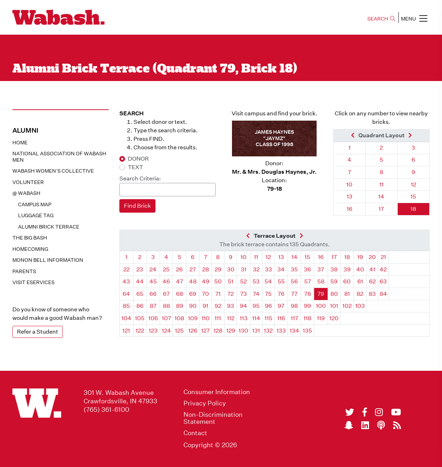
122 (140, 330)
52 (243, 281)
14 (381, 196)
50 (218, 281)
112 (230, 318)
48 (193, 281)
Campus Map (34, 204)
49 (205, 281)
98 (294, 305)
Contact (195, 433)
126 (192, 330)
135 (307, 330)
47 (179, 281)
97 (281, 305)
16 (349, 209)
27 (192, 269)
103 (360, 305)
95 (256, 305)
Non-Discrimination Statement (213, 418)
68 (179, 293)
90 (193, 305)
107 (166, 318)
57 (307, 281)
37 (320, 269)
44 (140, 281)
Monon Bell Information (47, 260)
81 (347, 293)
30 (230, 269)
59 (334, 281)
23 (139, 269)
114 (256, 318)
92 (218, 305)
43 (126, 281)
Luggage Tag (35, 215)
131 (256, 330)
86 (139, 305)
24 (153, 269)
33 (268, 269)
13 (349, 196)
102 (347, 305)
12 (413, 184)
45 (153, 281)
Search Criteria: (140, 178)
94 (243, 305)
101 (334, 305)
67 (166, 293)
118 (307, 318)
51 (230, 281)
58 (320, 281)
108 (179, 318)
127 (205, 330)
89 (179, 305)
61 (360, 281)
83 (372, 293)
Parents (24, 271)
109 (193, 318)
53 (256, 281)
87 (153, 305)
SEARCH (381, 19)
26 (179, 269)
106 (153, 318)
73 (243, 293)
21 (383, 257)
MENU (414, 18)
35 (294, 269)
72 (230, 293)
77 (294, 293)
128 (218, 330)
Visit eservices (33, 282)
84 (383, 293)
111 (218, 318)
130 (243, 330)
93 (230, 305)
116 (281, 318)
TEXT (135, 167)
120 (334, 318)
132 (268, 330)
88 (166, 305)
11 (381, 184)
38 (334, 269)
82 (360, 293)
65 (139, 293)
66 (153, 293)
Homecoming (30, 249)
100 (321, 305)
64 (126, 293)
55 (281, 281)
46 (166, 281)
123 (153, 330)
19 (360, 257)
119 (321, 318)
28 (205, 269)
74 (256, 293)
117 (294, 318)
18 (413, 209)
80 (334, 293)
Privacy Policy (204, 403)
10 (349, 184)
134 (294, 330)
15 (413, 196)
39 (347, 269)
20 (372, 257)
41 (372, 269)
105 (139, 318)
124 (166, 330)
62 (372, 281)
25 (166, 269)
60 (347, 281)
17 (381, 209)
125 (179, 330)
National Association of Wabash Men (59, 156)
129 (230, 330)
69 (192, 293)
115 (268, 318)
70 (205, 293)
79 (320, 293)
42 (383, 269)
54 (268, 281)
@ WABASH (26, 193)
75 (268, 293)
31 (243, 269)
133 (281, 330)
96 (268, 305)
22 (126, 269)
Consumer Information (216, 392)
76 (281, 293)
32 (256, 269)
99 (307, 305)
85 (126, 305)
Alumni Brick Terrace (48, 227)
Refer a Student (37, 331)
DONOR (138, 158)
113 (244, 318)
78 (307, 293)
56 (294, 281)
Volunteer (28, 182)
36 (307, 269)
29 (218, 269)
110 (206, 318)
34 (281, 269)
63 (383, 281)
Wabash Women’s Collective (53, 171)
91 (205, 305)
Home (20, 142)
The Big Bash (29, 238)
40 (360, 269)
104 (126, 318)
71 (218, 293)
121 (126, 330)
